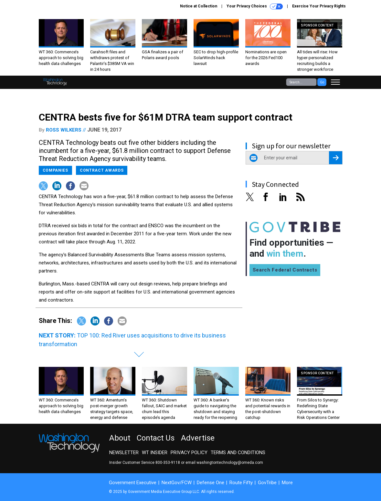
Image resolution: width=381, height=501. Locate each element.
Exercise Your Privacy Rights (319, 6)
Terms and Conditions (238, 452)
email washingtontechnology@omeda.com (224, 462)
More (287, 482)
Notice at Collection (198, 6)
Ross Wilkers (63, 130)
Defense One (210, 482)
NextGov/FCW (177, 482)
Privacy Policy (189, 452)
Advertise (198, 437)
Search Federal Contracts (285, 270)
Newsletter (124, 452)
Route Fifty (241, 482)
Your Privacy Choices (255, 6)
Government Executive (132, 482)
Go (322, 82)
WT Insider (154, 452)
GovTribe (267, 482)
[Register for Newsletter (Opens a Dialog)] (335, 157)
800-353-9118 (167, 462)
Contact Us (156, 437)
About (119, 437)
